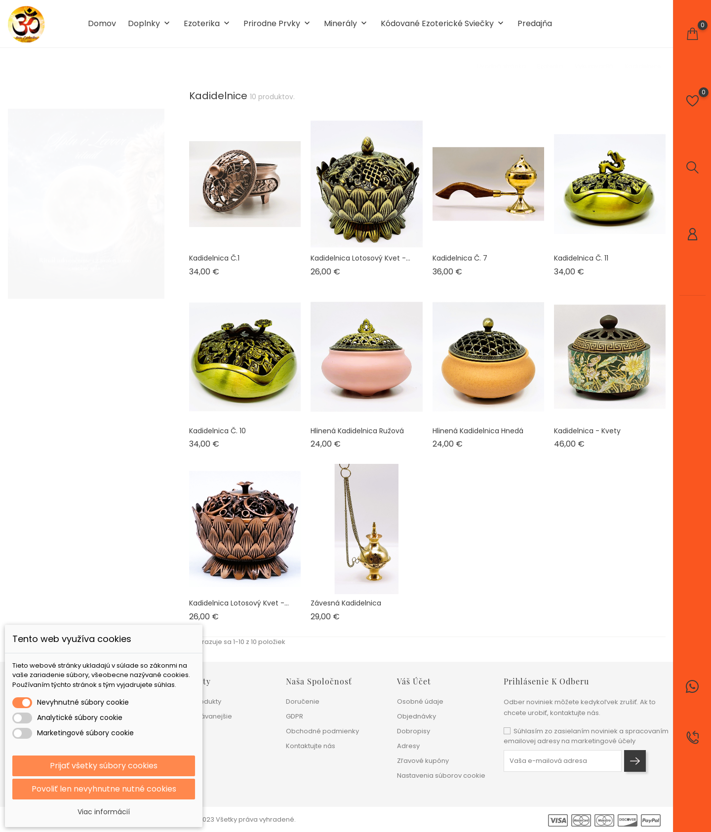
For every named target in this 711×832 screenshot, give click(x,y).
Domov (102, 24)
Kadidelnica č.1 (214, 258)
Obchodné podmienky (322, 731)
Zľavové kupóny (423, 760)
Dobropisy (413, 731)
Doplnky (150, 24)
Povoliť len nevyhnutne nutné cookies (104, 788)
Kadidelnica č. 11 (581, 258)
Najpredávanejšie (203, 716)
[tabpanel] (86, 194)
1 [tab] (158, 192)
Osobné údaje (420, 701)
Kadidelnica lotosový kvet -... (360, 258)
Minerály (346, 24)
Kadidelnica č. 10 (217, 431)
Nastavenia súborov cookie (441, 775)
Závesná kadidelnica (346, 603)
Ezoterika (208, 24)
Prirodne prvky (277, 24)
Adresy (408, 746)
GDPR (294, 716)
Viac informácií (104, 812)
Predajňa (534, 24)
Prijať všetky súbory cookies (104, 765)
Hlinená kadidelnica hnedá (478, 431)
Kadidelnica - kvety (587, 431)
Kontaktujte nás (310, 746)
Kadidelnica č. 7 (460, 258)
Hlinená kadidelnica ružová (357, 431)
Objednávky (416, 716)
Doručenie (302, 701)
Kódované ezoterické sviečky (443, 24)
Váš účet (414, 681)
